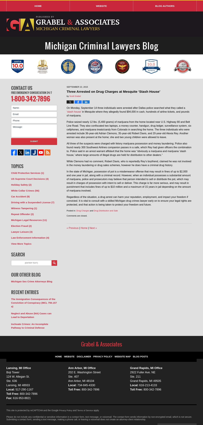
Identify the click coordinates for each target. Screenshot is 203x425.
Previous (73, 228)
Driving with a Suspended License (30, 200)
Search (54, 258)
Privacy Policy (104, 344)
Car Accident (19, 194)
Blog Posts (137, 344)
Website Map (121, 344)
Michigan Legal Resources (27, 216)
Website (101, 6)
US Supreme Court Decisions (28, 177)
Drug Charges (82, 210)
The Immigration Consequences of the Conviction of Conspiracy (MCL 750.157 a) (33, 295)
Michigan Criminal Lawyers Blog (63, 24)
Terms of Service (86, 399)
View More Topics (20, 238)
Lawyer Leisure (21, 227)
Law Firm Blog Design (181, 415)
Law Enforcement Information (28, 233)
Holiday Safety (20, 183)
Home (38, 6)
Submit (34, 140)
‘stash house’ (74, 111)
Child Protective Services (26, 172)
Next (93, 228)
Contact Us (21, 87)
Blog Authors (164, 6)
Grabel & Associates (35, 415)
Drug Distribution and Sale (106, 210)
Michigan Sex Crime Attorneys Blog (30, 276)
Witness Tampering (23, 205)
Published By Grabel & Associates (172, 24)
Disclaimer (87, 344)
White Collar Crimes (24, 188)
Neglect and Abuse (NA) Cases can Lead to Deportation (33, 305)
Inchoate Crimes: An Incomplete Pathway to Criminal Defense (33, 315)
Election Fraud (20, 222)
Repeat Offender (21, 211)
